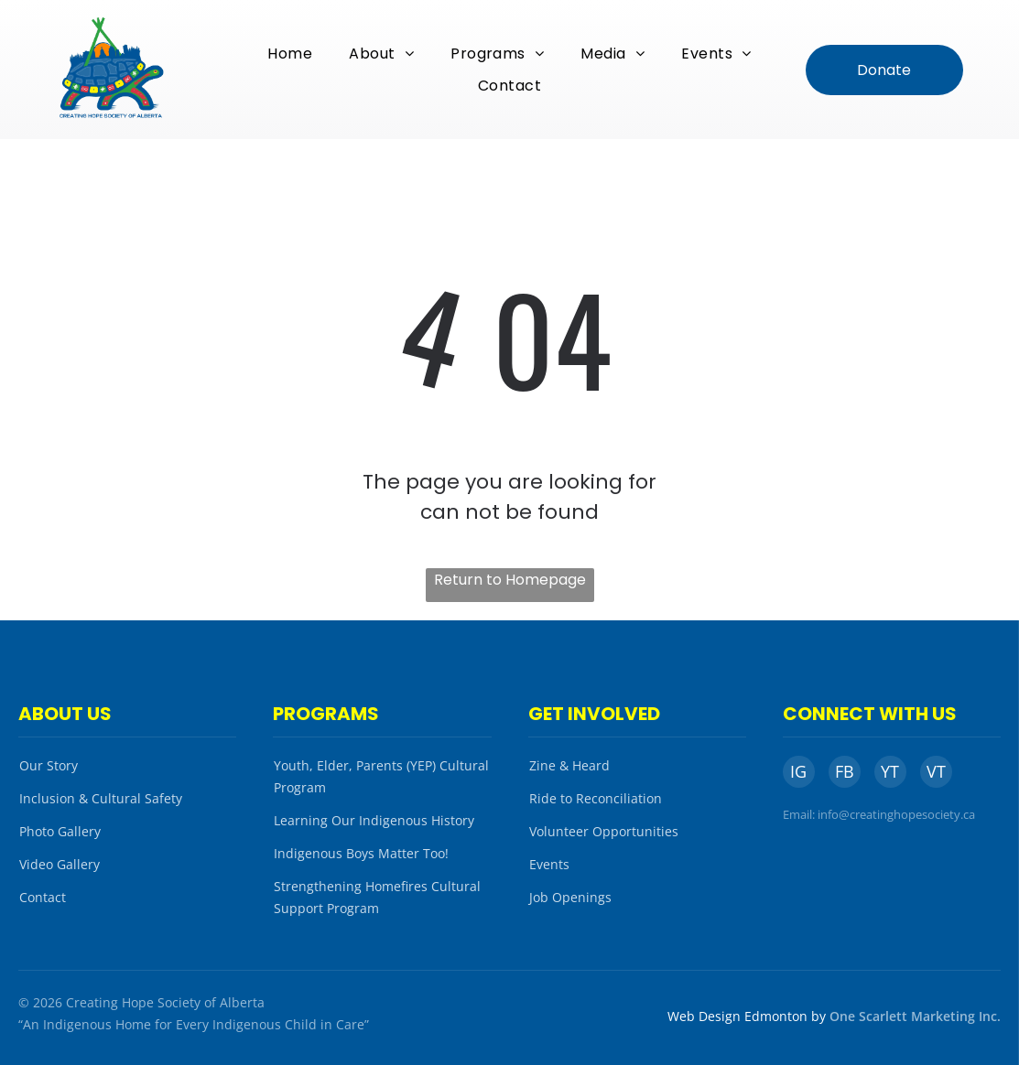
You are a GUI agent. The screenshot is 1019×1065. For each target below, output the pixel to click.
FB (844, 771)
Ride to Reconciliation (595, 798)
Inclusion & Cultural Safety (100, 798)
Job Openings (570, 897)
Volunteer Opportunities (603, 831)
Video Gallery (59, 864)
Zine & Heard (569, 765)
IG (798, 771)
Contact (42, 897)
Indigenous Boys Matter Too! (361, 853)
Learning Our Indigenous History (374, 820)
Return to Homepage (510, 579)
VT (936, 771)
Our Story (48, 765)
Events (549, 864)
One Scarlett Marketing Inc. (915, 1016)
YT (890, 771)
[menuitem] (290, 54)
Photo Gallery (60, 831)
